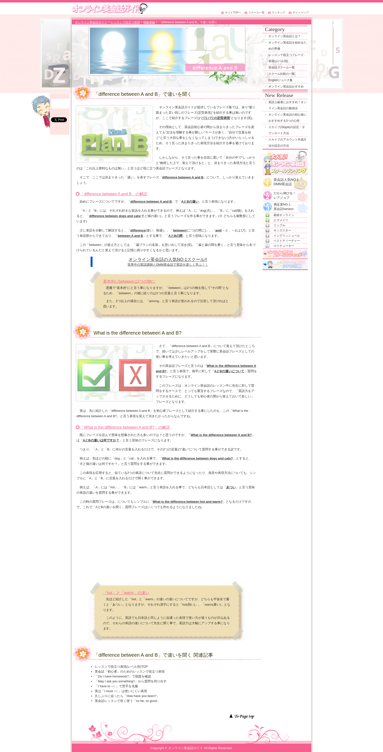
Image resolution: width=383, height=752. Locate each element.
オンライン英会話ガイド (91, 22)
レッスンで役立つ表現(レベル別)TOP (121, 666)
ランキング (278, 12)
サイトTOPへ (233, 12)
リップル (279, 225)
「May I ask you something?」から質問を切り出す (131, 681)
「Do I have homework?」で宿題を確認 (123, 676)
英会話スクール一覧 (281, 67)
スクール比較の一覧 (281, 74)
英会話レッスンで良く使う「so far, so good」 (127, 701)
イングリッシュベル (287, 235)
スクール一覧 (256, 12)
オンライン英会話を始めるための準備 (287, 45)
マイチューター (284, 246)
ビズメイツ (281, 220)
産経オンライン (284, 215)
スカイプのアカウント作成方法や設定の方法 (287, 142)
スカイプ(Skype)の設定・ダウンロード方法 (286, 130)
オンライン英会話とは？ (284, 36)
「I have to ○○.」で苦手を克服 (116, 686)
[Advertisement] (167, 546)
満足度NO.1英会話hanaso (284, 205)
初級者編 (149, 22)
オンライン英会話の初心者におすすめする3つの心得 (287, 117)
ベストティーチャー (287, 240)
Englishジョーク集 (280, 80)
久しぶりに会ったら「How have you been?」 (127, 696)
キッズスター (282, 230)
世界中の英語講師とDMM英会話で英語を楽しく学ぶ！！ (168, 264)
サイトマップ (301, 12)
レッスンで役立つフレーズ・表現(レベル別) (287, 58)
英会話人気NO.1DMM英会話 (286, 180)
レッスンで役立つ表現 (125, 22)
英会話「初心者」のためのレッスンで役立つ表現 (130, 671)
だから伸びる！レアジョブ (285, 193)
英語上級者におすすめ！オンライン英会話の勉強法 (287, 105)
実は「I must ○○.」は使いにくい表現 (121, 691)
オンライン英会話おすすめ (286, 86)
